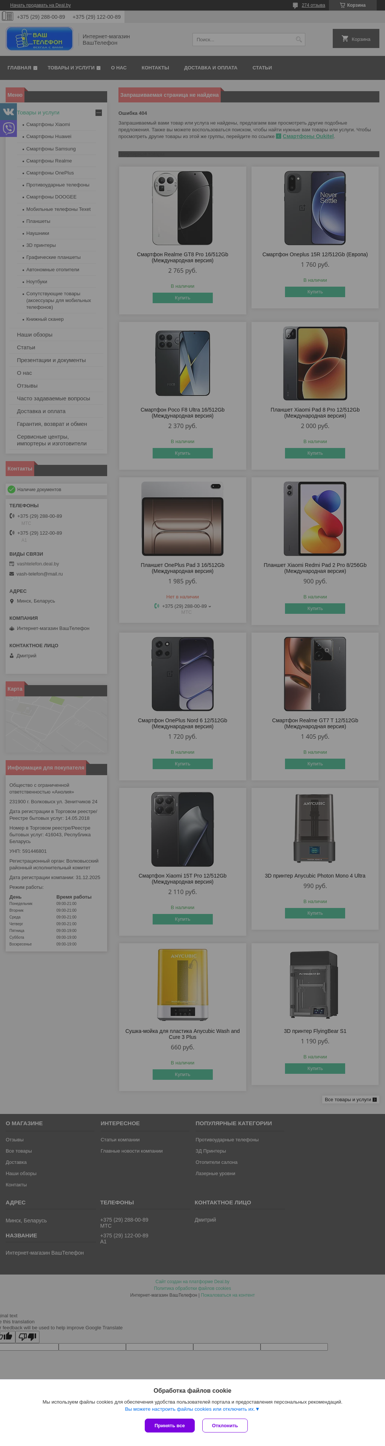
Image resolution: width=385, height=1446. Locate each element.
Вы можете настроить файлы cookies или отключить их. (190, 1409)
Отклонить (225, 1425)
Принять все (170, 1425)
